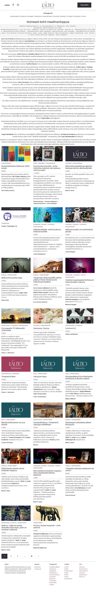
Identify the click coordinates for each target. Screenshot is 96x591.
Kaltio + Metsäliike (38, 163)
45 (33, 556)
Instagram (37, 569)
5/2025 (3, 171)
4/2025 (66, 575)
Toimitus (82, 573)
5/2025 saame (68, 571)
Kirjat (35, 373)
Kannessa (36, 325)
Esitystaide (77, 16)
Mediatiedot (83, 575)
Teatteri (57, 465)
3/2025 (66, 577)
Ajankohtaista (5, 325)
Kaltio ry (82, 577)
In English (70, 16)
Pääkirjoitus (38, 16)
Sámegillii (30, 16)
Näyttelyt (63, 16)
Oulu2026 (56, 16)
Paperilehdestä (47, 16)
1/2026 (67, 171)
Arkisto (84, 16)
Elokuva (3, 275)
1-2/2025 (36, 173)
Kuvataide (68, 224)
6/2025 (67, 473)
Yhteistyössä (5, 223)
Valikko (7, 5)
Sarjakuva (23, 16)
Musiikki (43, 224)
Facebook (37, 567)
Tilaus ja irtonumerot (83, 568)
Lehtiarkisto (68, 579)
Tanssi (83, 275)
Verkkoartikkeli (14, 16)
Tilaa (84, 5)
